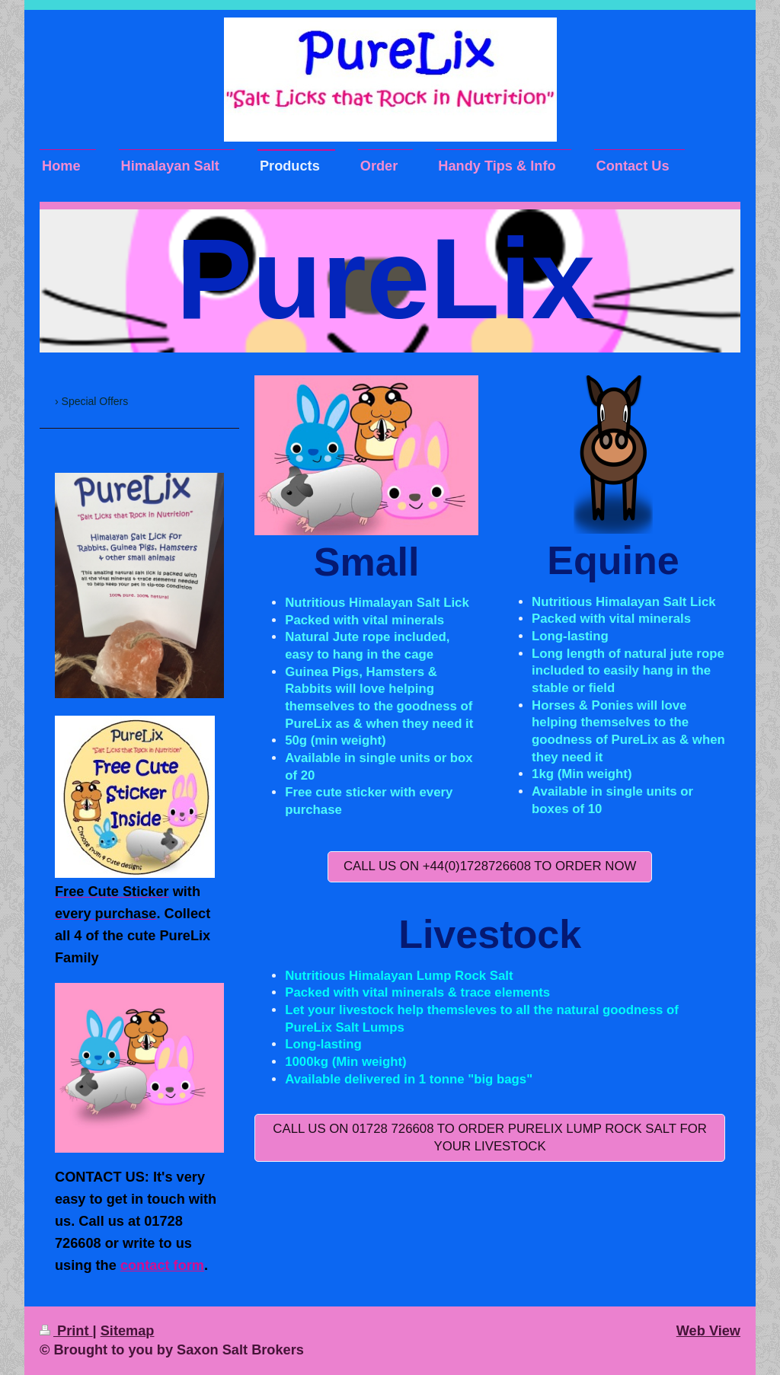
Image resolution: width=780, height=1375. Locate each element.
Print (66, 1330)
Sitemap (128, 1330)
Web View (708, 1330)
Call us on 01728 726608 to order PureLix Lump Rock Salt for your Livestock (490, 1137)
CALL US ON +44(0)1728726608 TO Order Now (490, 866)
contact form (162, 1265)
